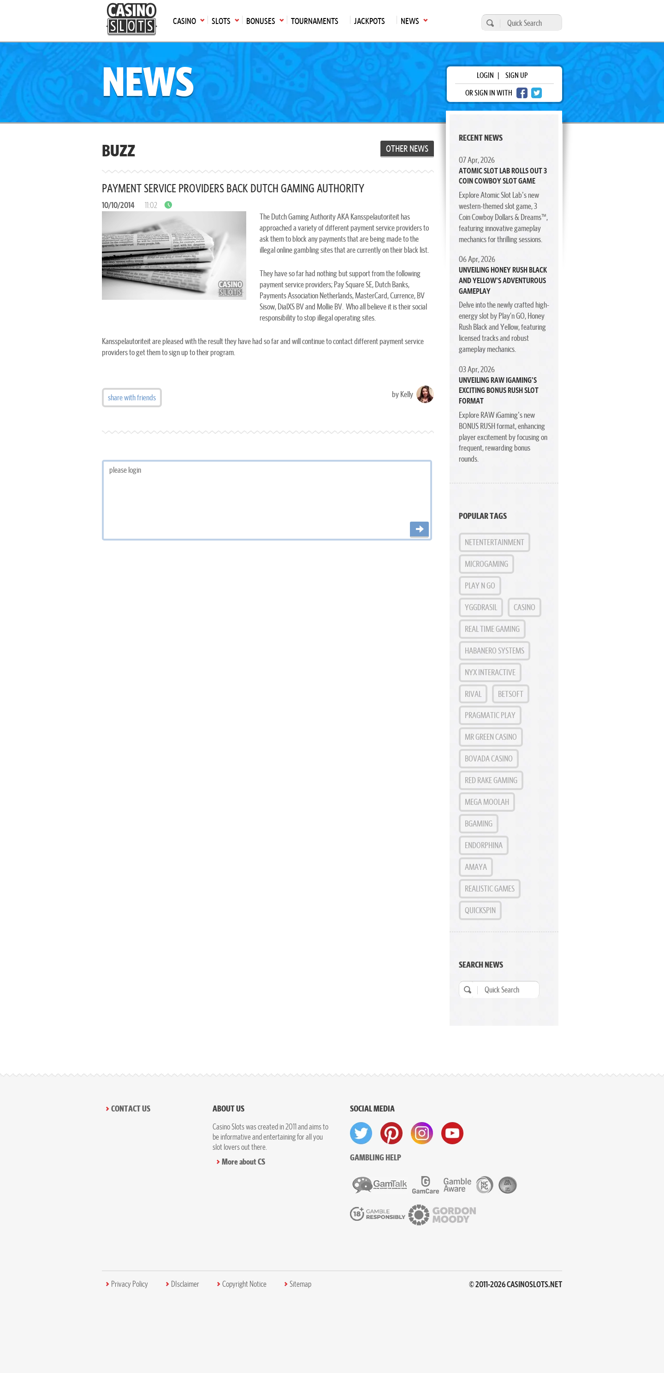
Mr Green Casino (491, 737)
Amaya (476, 867)
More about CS (243, 1161)
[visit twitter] (361, 1133)
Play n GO (480, 585)
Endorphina (484, 845)
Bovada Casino (489, 758)
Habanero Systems (494, 650)
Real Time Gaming (492, 629)
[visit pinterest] (391, 1133)
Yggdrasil (481, 607)
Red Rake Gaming (491, 780)
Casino (524, 607)
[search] (489, 23)
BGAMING (478, 823)
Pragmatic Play (490, 715)
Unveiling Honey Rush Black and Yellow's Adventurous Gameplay (503, 280)
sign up (516, 75)
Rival (473, 694)
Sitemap (300, 1284)
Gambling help (375, 1157)
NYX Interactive (490, 672)
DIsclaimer (185, 1284)
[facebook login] (522, 93)
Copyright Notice (244, 1284)
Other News (407, 148)
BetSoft (510, 694)
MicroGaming (486, 564)
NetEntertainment (494, 542)
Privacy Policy (129, 1284)
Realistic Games (490, 888)
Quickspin (480, 910)
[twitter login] (536, 93)
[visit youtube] (452, 1133)
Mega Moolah (487, 802)
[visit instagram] (422, 1133)
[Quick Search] (529, 23)
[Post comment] (419, 530)
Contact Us (130, 1108)
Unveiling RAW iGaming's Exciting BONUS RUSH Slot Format (499, 390)
